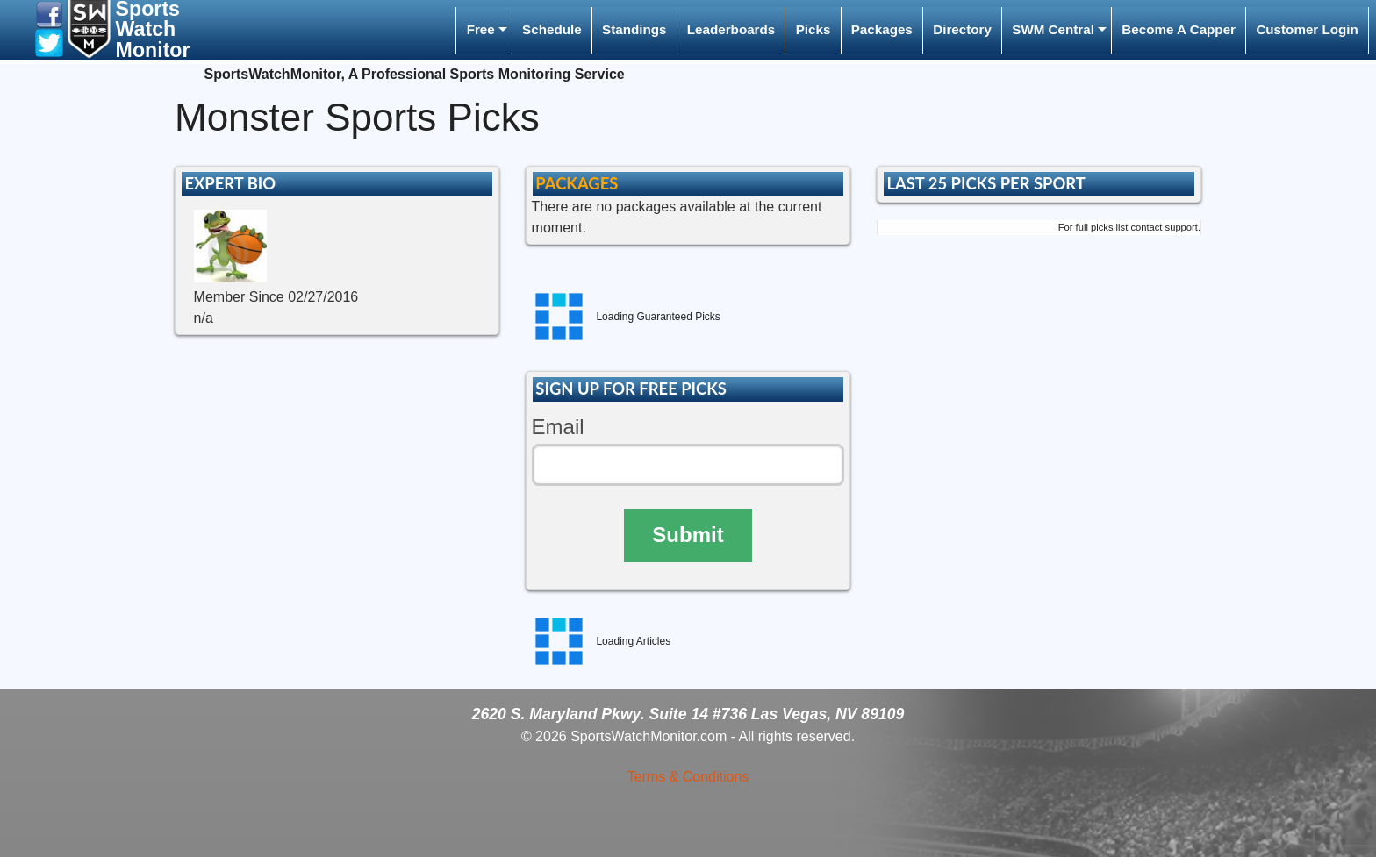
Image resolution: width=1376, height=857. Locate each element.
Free (481, 29)
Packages (882, 29)
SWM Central (1053, 29)
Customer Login (1307, 29)
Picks (813, 29)
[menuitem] (483, 30)
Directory (962, 29)
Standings (634, 29)
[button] (49, 13)
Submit (687, 534)
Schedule (552, 29)
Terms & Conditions (688, 776)
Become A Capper (1179, 29)
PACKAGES (576, 183)
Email (558, 427)
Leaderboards (731, 29)
